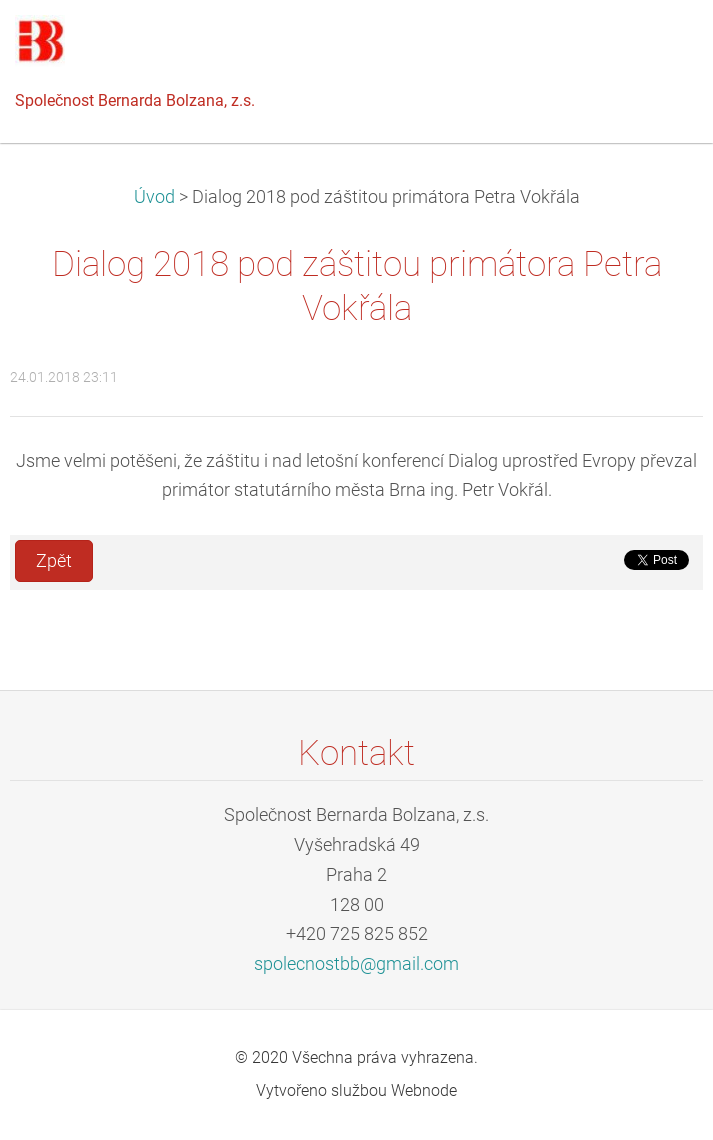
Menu (658, 45)
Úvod (154, 197)
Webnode (424, 1090)
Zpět (54, 561)
